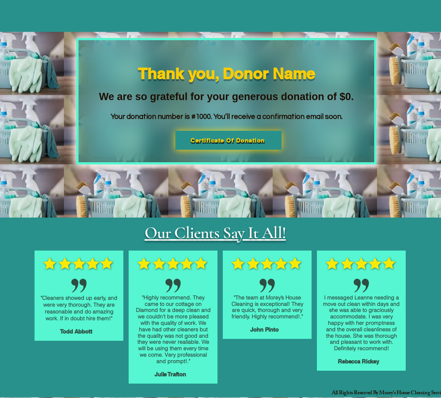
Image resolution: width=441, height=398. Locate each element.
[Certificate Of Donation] (228, 140)
